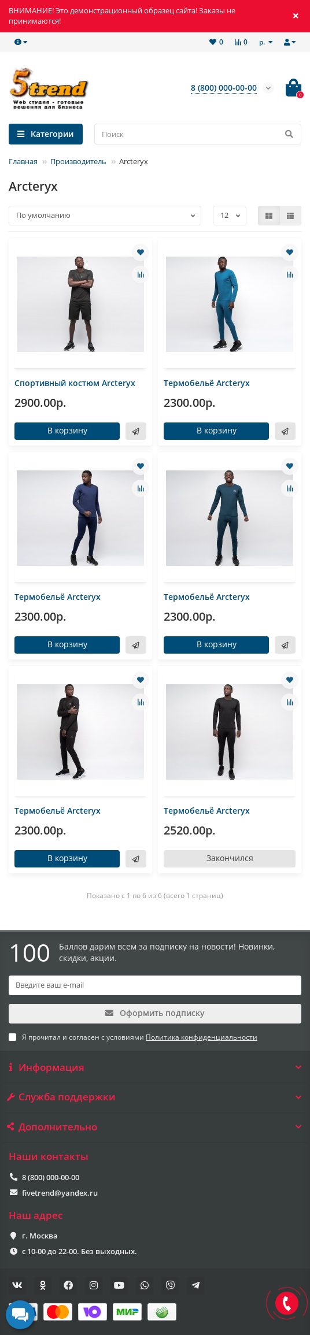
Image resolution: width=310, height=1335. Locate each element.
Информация (155, 1067)
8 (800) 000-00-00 (50, 1177)
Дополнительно (155, 1127)
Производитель (78, 161)
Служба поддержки (155, 1097)
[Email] (155, 985)
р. (263, 41)
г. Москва (40, 1235)
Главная (23, 161)
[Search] (198, 134)
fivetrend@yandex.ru (60, 1193)
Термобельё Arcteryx (207, 382)
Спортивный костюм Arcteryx (74, 382)
